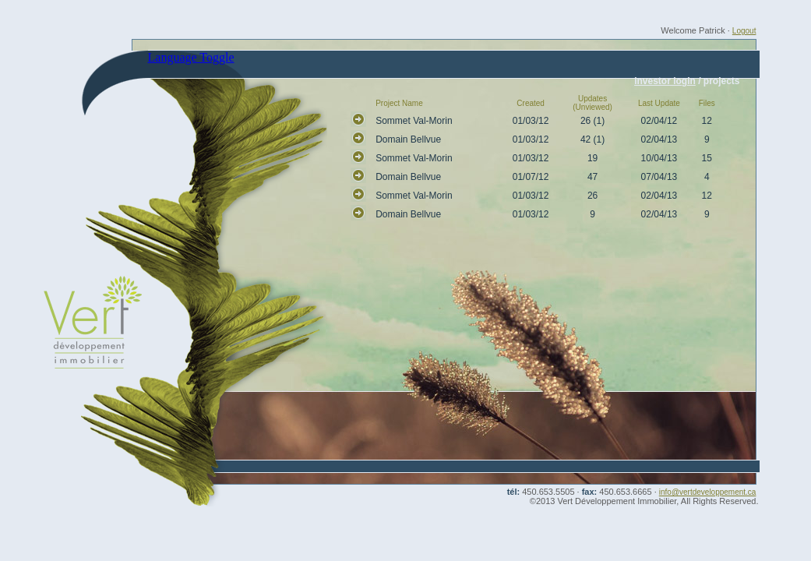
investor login (665, 81)
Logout (744, 30)
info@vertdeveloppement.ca (707, 492)
